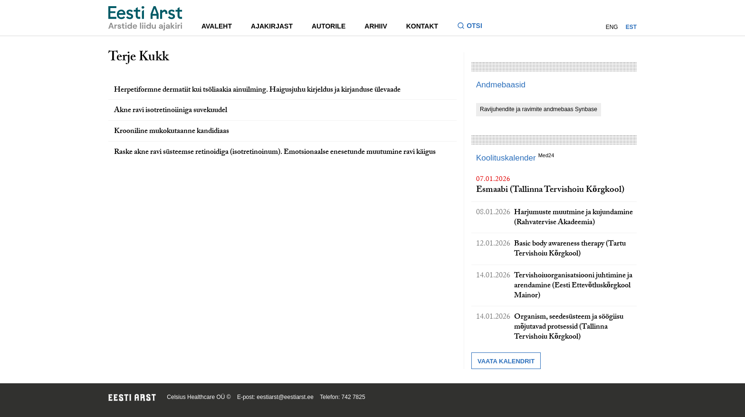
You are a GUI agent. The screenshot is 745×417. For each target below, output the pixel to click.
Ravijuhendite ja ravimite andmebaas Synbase (538, 109)
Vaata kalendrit (506, 361)
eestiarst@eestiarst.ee (285, 397)
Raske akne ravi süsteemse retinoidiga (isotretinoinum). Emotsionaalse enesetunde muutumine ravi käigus (275, 152)
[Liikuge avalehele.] (145, 18)
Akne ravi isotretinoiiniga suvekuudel (170, 110)
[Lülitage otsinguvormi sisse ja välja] (473, 27)
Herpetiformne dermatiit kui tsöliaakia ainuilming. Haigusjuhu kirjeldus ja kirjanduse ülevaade (257, 90)
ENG (612, 27)
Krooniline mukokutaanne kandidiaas (171, 131)
